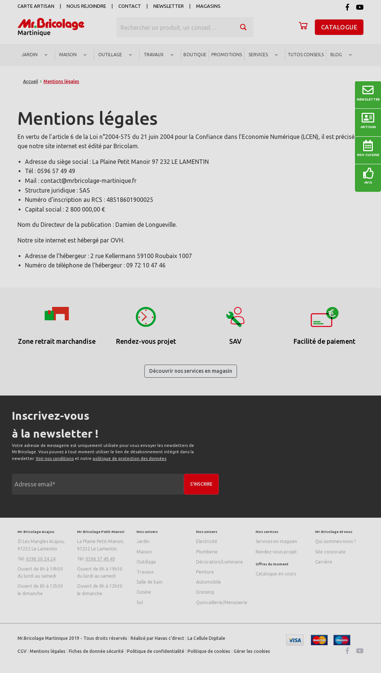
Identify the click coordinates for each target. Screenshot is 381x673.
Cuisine (144, 592)
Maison (144, 551)
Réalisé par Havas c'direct (157, 638)
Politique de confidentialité (155, 651)
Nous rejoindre (86, 6)
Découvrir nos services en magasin (190, 371)
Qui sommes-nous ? (335, 541)
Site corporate (330, 551)
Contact (129, 6)
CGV (21, 651)
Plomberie (207, 551)
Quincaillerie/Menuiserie (221, 602)
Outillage (146, 561)
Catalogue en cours (276, 573)
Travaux (145, 571)
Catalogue (339, 27)
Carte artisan (35, 6)
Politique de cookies (209, 651)
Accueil (30, 81)
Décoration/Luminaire (219, 561)
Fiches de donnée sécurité (96, 651)
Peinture (205, 571)
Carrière (323, 561)
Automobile (208, 582)
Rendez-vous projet (276, 551)
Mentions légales (47, 651)
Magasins (208, 6)
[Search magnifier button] (243, 27)
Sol (140, 602)
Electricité (206, 541)
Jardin (143, 541)
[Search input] (175, 27)
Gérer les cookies (252, 651)
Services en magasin (276, 541)
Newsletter (168, 6)
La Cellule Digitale (206, 638)
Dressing (205, 592)
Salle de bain (150, 582)
